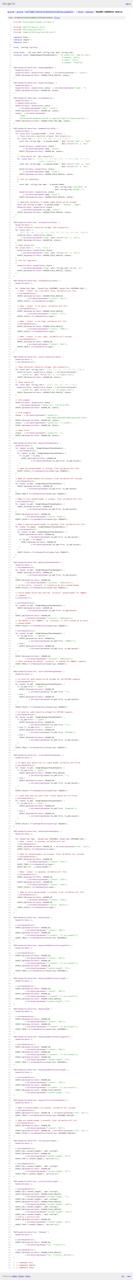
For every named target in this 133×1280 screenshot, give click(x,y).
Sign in (128, 4)
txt (122, 1276)
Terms (27, 1276)
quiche (10, 11)
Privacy (21, 1276)
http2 (80, 11)
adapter (90, 11)
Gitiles (14, 1276)
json (129, 1276)
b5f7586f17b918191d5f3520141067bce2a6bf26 (49, 11)
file (57, 18)
